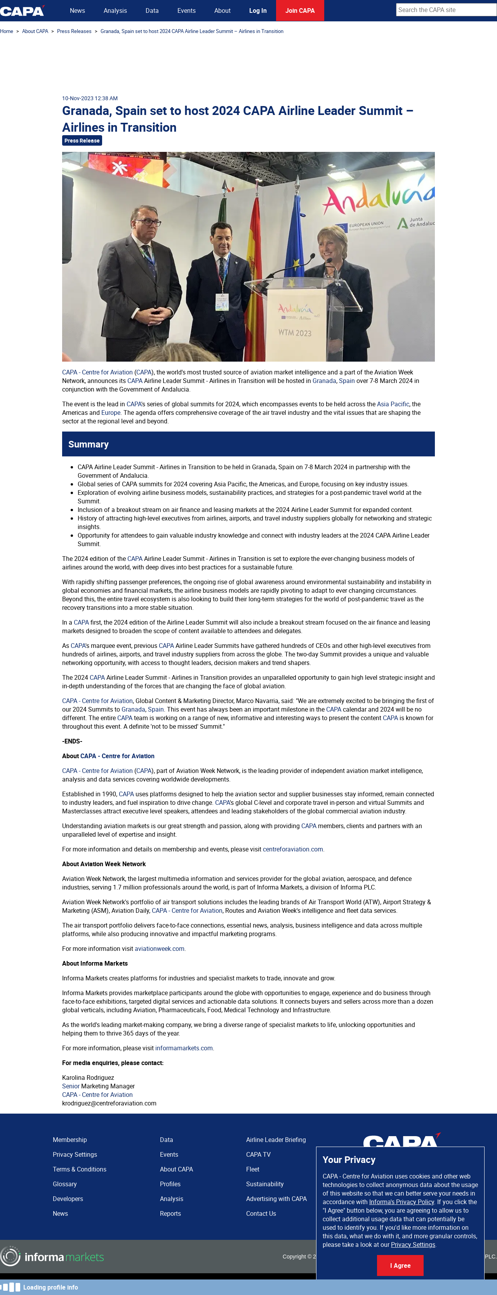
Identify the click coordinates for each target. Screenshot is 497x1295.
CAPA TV (258, 1154)
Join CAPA (300, 10)
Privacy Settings (413, 1244)
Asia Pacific (393, 404)
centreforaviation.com (293, 849)
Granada (324, 380)
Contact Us (261, 1213)
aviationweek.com (159, 948)
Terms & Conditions (79, 1169)
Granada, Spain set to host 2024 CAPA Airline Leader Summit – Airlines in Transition (192, 31)
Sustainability (265, 1184)
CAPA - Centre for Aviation (97, 372)
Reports (170, 1213)
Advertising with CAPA (276, 1198)
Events (186, 10)
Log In (258, 10)
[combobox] (446, 9)
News (77, 10)
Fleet (252, 1169)
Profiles (170, 1184)
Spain (347, 380)
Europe (110, 412)
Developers (68, 1198)
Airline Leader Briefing (276, 1139)
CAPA (143, 372)
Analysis (115, 10)
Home (6, 31)
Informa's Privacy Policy (401, 1202)
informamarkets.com (184, 1048)
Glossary (65, 1184)
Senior (71, 1086)
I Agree (400, 1265)
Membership (70, 1139)
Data (152, 10)
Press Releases (74, 31)
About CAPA (35, 31)
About (222, 10)
